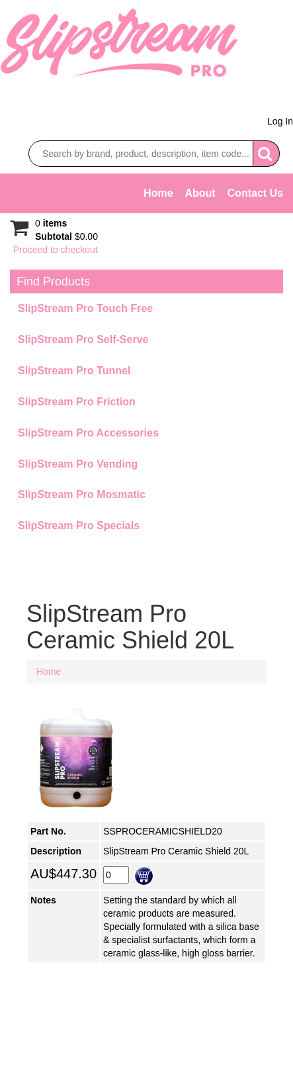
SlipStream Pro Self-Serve (83, 339)
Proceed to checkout (55, 249)
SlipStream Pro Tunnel (74, 370)
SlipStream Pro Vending (78, 464)
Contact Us (255, 193)
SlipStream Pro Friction (77, 401)
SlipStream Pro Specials (79, 525)
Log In (280, 121)
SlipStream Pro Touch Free (85, 308)
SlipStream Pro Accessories (88, 432)
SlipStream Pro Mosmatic (82, 494)
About (200, 193)
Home (158, 193)
